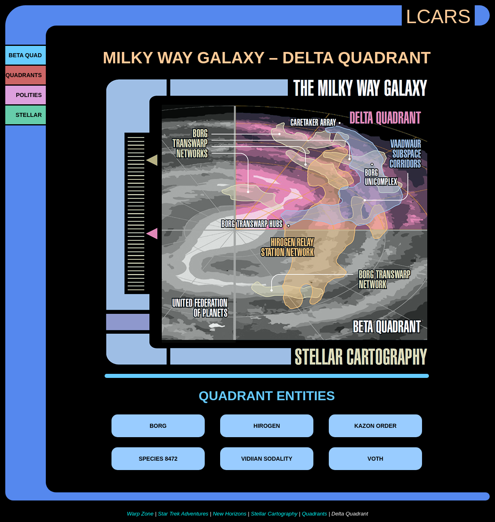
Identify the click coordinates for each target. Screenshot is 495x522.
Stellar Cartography (274, 514)
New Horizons (229, 514)
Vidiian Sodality (266, 458)
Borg (158, 426)
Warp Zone (140, 514)
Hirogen (266, 426)
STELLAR (28, 115)
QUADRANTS (24, 75)
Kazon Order (375, 426)
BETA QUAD (25, 55)
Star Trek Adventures (183, 514)
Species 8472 (158, 458)
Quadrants (314, 514)
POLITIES (29, 95)
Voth (376, 458)
